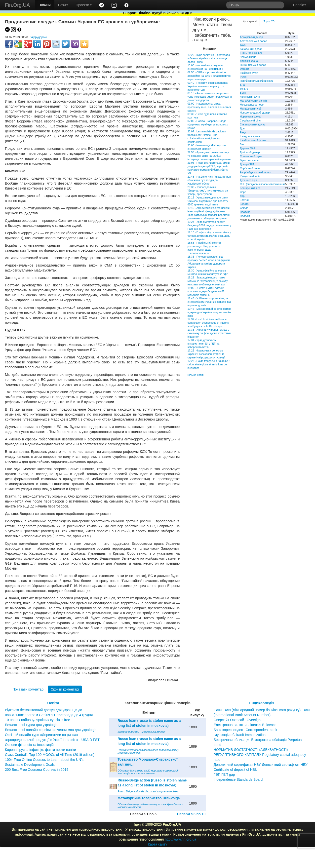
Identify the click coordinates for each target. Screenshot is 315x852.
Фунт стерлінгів (249, 160)
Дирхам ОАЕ (248, 148)
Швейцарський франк (253, 140)
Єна (242, 84)
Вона (243, 92)
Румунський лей (250, 176)
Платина (245, 211)
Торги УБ (269, 21)
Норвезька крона (250, 116)
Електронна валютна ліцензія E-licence (245, 725)
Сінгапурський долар (253, 124)
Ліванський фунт (250, 96)
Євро (243, 192)
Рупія (243, 76)
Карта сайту (157, 844)
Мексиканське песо (252, 104)
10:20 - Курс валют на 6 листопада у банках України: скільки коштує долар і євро (209, 58)
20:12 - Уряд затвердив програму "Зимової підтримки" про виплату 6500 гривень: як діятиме (208, 201)
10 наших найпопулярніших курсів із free (37, 720)
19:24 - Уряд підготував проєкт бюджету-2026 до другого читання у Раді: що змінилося (209, 225)
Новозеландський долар (255, 112)
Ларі (242, 195)
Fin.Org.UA (17, 5)
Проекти (84, 5)
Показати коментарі (28, 689)
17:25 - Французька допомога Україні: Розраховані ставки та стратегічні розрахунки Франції (206, 354)
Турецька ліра (248, 180)
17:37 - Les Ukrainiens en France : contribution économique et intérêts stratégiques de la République (208, 323)
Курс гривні (250, 21)
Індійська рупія (249, 72)
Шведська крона (250, 136)
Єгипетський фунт (251, 156)
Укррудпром (38, 37)
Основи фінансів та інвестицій (29, 745)
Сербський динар (250, 168)
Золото (244, 203)
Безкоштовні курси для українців (31, 725)
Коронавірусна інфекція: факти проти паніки (40, 750)
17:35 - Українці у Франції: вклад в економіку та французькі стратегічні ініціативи (209, 333)
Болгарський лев (250, 188)
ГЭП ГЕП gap (224, 774)
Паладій (245, 215)
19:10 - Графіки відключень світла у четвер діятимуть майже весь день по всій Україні (209, 236)
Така (243, 44)
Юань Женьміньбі (251, 52)
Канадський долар (251, 48)
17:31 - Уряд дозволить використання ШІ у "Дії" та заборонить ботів (203, 344)
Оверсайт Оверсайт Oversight (238, 720)
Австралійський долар (253, 40)
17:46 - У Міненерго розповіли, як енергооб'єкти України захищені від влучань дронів (209, 302)
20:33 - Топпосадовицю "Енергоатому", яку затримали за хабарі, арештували (208, 190)
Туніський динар (250, 152)
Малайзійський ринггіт (253, 100)
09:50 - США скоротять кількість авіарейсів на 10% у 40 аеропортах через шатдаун (209, 76)
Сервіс (299, 5)
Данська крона (249, 60)
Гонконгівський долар (253, 64)
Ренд (243, 132)
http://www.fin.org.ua (180, 839)
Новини (45, 5)
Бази (63, 5)
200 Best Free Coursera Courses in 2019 (36, 770)
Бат (242, 144)
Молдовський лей (251, 108)
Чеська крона (248, 56)
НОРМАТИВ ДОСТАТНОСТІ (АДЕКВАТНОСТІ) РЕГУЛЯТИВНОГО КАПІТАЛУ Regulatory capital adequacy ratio (260, 755)
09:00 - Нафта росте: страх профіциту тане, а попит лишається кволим (209, 107)
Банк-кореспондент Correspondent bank (245, 730)
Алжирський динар (251, 37)
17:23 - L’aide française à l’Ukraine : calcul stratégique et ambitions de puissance (209, 364)
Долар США (247, 164)
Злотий (244, 199)
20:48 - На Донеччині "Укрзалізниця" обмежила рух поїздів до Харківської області (210, 180)
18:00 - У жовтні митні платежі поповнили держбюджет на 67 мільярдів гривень (206, 291)
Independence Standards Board (238, 779)
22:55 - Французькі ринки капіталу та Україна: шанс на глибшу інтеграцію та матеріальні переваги (209, 156)
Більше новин (196, 374)
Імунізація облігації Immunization (240, 735)
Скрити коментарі (65, 689)
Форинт (244, 68)
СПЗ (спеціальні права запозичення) (262, 184)
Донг (243, 128)
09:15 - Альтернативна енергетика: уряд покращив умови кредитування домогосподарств (210, 97)
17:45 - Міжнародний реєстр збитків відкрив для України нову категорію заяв (209, 312)
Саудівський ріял (250, 120)
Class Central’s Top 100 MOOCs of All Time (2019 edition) (49, 755)
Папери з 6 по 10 (191, 814)
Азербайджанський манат (256, 172)
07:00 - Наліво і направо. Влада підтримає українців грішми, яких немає (208, 124)
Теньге (244, 88)
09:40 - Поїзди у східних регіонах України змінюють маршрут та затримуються (208, 86)
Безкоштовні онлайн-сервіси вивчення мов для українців (50, 730)
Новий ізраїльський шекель (257, 80)
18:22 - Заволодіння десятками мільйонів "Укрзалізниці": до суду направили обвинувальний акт (208, 281)
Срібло (244, 207)
